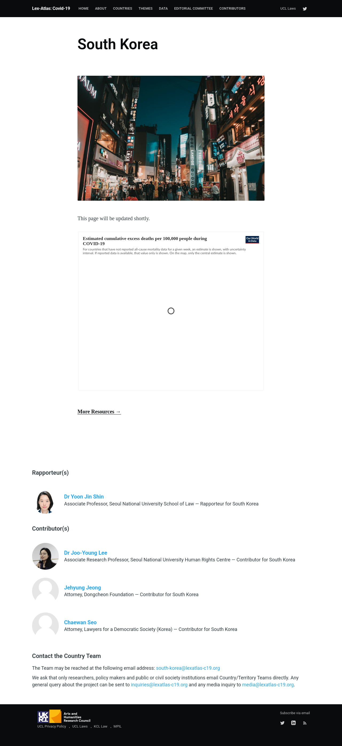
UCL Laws (288, 8)
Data (163, 8)
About (101, 8)
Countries (122, 8)
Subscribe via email (295, 713)
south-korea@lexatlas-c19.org (188, 668)
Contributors (232, 8)
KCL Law (100, 726)
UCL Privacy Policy (51, 726)
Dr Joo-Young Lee (85, 553)
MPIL (118, 726)
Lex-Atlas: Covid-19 (51, 8)
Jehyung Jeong (82, 587)
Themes (146, 8)
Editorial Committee (193, 8)
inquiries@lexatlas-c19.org (159, 684)
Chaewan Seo (80, 622)
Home (84, 8)
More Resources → (99, 411)
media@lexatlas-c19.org (268, 684)
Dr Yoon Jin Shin (84, 496)
